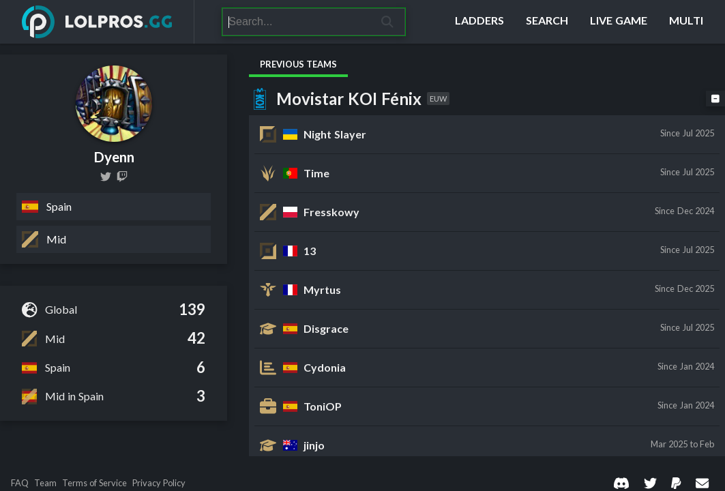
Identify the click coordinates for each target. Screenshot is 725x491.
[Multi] (686, 22)
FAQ (20, 483)
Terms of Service (94, 483)
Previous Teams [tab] (298, 64)
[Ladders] (479, 22)
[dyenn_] (122, 176)
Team (45, 483)
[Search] (296, 21)
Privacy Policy (159, 483)
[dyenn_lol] (106, 176)
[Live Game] (618, 22)
